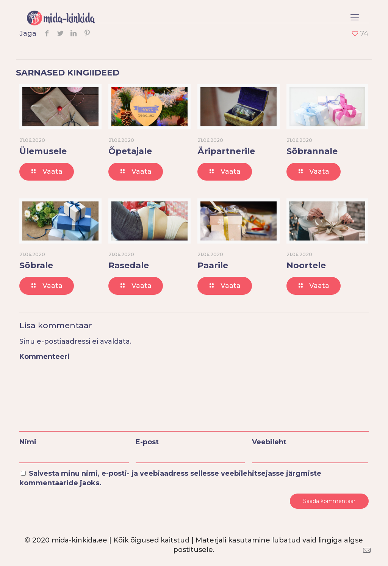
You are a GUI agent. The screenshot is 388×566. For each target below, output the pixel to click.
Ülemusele (43, 151)
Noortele (306, 265)
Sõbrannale (312, 151)
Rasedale (128, 265)
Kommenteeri (44, 356)
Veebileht (269, 442)
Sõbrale (36, 265)
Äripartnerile (226, 151)
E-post (147, 442)
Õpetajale (130, 151)
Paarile (212, 265)
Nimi (27, 442)
